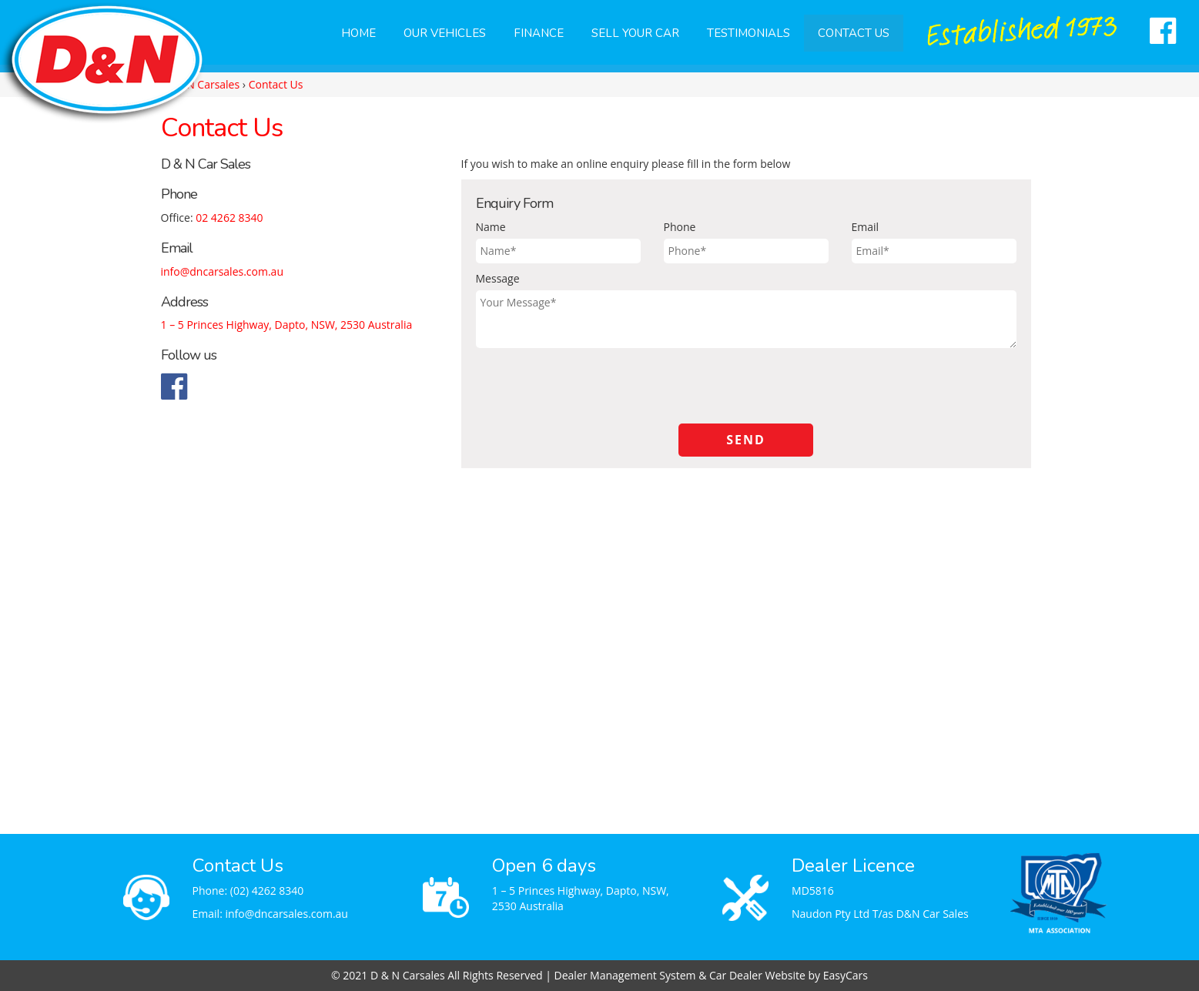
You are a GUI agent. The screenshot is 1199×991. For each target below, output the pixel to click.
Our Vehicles (445, 33)
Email (865, 226)
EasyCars (845, 975)
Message (498, 278)
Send (745, 439)
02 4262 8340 (229, 217)
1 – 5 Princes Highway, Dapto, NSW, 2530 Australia (287, 324)
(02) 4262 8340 (267, 890)
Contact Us (853, 33)
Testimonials (748, 33)
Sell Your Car (635, 33)
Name (491, 226)
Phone (680, 226)
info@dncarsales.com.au (222, 271)
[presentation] (593, 386)
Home (358, 33)
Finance (539, 33)
